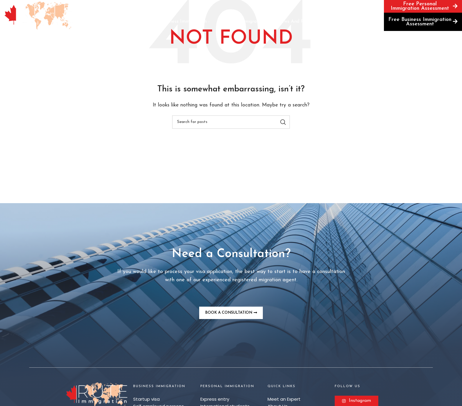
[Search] (377, 6)
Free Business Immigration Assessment (423, 22)
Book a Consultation (339, 7)
